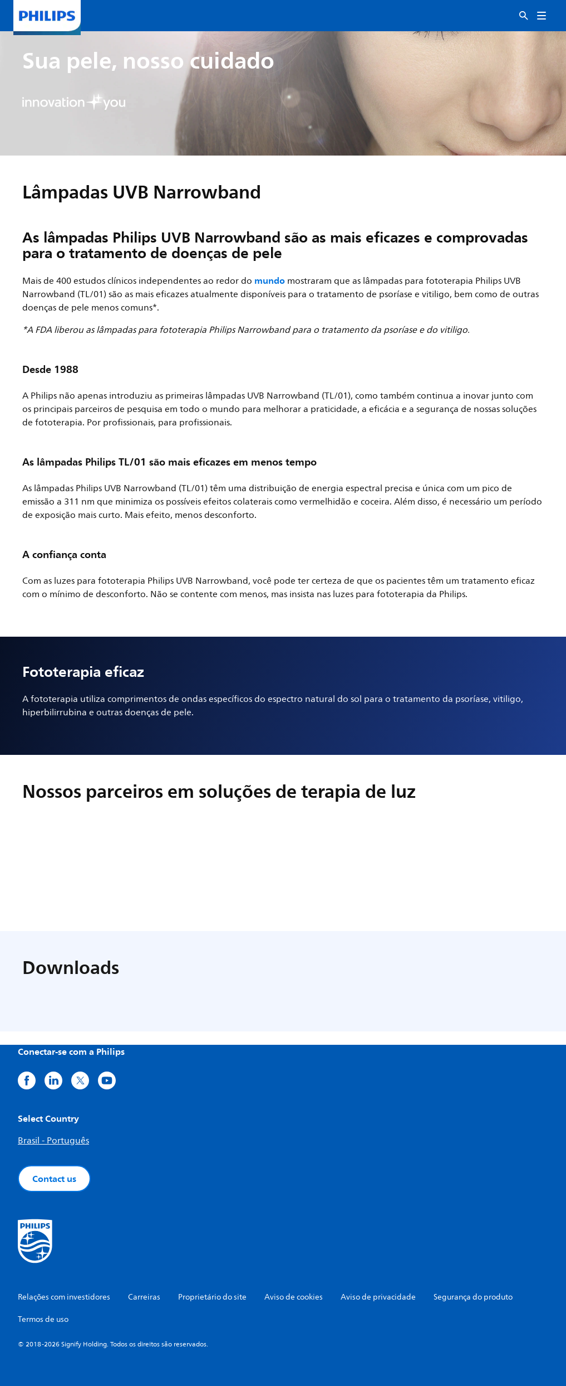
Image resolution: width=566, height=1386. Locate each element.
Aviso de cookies (293, 1297)
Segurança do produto (473, 1297)
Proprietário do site (212, 1297)
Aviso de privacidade (378, 1297)
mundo (269, 280)
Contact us (54, 1178)
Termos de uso (43, 1319)
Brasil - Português (53, 1140)
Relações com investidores (64, 1297)
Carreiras (144, 1297)
